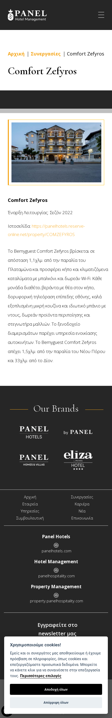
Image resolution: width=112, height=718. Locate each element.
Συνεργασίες (46, 54)
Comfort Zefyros (85, 54)
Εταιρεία (30, 503)
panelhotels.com (56, 550)
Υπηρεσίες (30, 510)
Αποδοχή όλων (56, 689)
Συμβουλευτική (30, 518)
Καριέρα (82, 503)
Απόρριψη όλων (56, 702)
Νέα (82, 510)
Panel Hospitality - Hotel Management (30, 15)
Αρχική (16, 54)
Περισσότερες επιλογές (40, 676)
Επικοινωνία (82, 518)
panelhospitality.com (56, 575)
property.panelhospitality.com (56, 600)
